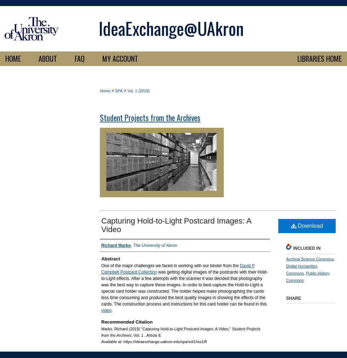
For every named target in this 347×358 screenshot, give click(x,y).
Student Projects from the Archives (150, 117)
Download (307, 226)
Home (105, 91)
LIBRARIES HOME (319, 58)
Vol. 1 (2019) (138, 91)
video (106, 310)
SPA (119, 91)
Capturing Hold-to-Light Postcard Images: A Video (176, 225)
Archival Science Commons (310, 259)
